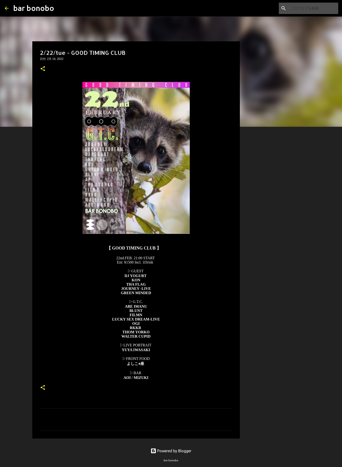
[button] (43, 69)
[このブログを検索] (313, 8)
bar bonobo (33, 8)
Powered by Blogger (171, 451)
